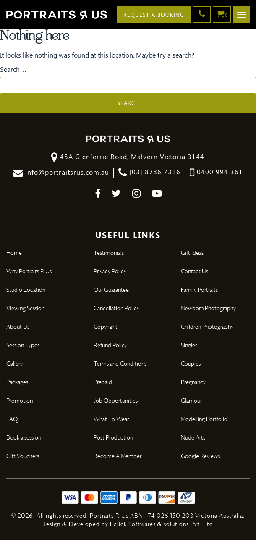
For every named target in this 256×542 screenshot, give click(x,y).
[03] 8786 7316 (149, 173)
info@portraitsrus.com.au (61, 174)
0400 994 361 (216, 173)
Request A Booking (152, 14)
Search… (13, 70)
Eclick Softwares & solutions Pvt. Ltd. (162, 526)
